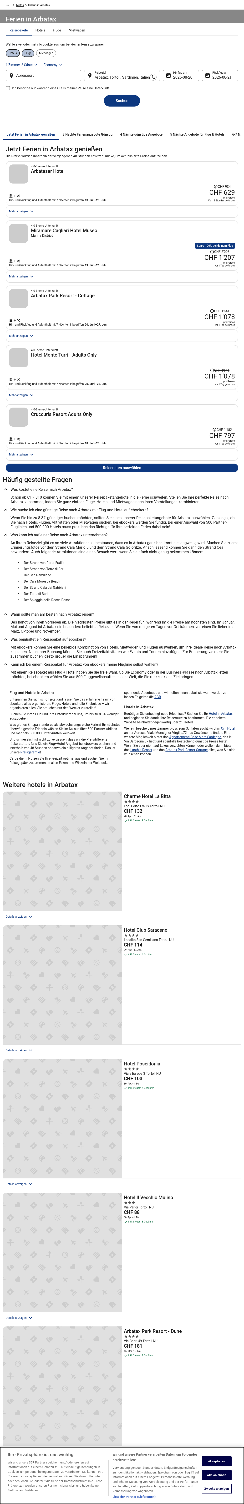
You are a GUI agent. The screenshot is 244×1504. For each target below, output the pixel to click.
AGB (157, 776)
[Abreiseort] (51, 80)
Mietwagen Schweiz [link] (79, 1407)
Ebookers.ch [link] (11, 6)
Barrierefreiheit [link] (136, 1430)
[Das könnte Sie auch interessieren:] (122, 1196)
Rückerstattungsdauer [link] (200, 1419)
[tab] (93, 42)
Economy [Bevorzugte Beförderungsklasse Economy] (217, 67)
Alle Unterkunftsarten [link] (80, 1430)
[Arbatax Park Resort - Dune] (122, 1022)
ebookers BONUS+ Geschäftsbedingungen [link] (153, 1438)
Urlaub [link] (27, 6)
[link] (34, 1223)
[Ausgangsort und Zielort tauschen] (88, 80)
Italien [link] (52, 6)
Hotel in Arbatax (221, 793)
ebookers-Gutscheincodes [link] (83, 1438)
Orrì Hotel (228, 808)
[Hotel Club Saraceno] (122, 922)
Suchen (122, 109)
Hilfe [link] (189, 1392)
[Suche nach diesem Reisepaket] (178, 207)
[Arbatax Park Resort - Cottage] (202, 1022)
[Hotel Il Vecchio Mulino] (41, 1022)
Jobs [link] (11, 1392)
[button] (122, 1262)
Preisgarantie (30, 832)
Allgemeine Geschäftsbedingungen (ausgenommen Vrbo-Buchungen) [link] (149, 1409)
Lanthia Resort (141, 829)
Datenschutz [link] (135, 1392)
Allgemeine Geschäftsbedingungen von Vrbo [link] (151, 1420)
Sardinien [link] (67, 6)
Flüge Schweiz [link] (76, 1415)
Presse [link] (12, 1415)
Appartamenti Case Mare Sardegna (195, 817)
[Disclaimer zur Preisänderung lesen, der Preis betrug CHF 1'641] (222, 333)
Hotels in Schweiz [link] (78, 1392)
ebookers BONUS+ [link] (19, 1438)
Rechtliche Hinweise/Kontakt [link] (145, 1445)
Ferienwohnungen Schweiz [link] (84, 1400)
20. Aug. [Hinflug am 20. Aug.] (176, 82)
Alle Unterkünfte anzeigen (122, 1090)
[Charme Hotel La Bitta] (41, 922)
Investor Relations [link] (19, 1430)
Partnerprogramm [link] (19, 1407)
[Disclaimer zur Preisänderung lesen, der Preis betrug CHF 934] (197, 181)
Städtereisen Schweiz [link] (80, 1422)
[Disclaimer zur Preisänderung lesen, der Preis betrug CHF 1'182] (222, 489)
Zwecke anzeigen (216, 1489)
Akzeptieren (216, 1461)
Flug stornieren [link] (195, 1411)
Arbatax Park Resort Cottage (186, 829)
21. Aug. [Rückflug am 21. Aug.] (212, 82)
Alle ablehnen (216, 1475)
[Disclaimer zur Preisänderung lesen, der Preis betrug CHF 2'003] (222, 257)
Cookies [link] (132, 1400)
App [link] (10, 1445)
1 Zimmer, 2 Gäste (186, 67)
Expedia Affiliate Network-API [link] (26, 1422)
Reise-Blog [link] (74, 1445)
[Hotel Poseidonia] (202, 922)
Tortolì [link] (81, 6)
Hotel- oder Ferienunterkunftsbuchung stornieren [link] (210, 1401)
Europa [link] (40, 6)
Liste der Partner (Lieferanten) (134, 1497)
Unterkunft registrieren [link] (22, 1400)
